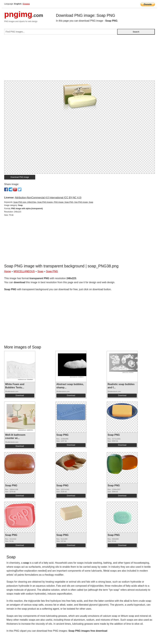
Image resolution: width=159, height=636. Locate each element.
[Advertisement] (79, 59)
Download (20, 395)
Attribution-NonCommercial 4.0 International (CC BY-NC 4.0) (48, 197)
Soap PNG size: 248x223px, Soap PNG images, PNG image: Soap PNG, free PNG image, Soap (53, 202)
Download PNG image (20, 177)
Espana (26, 4)
